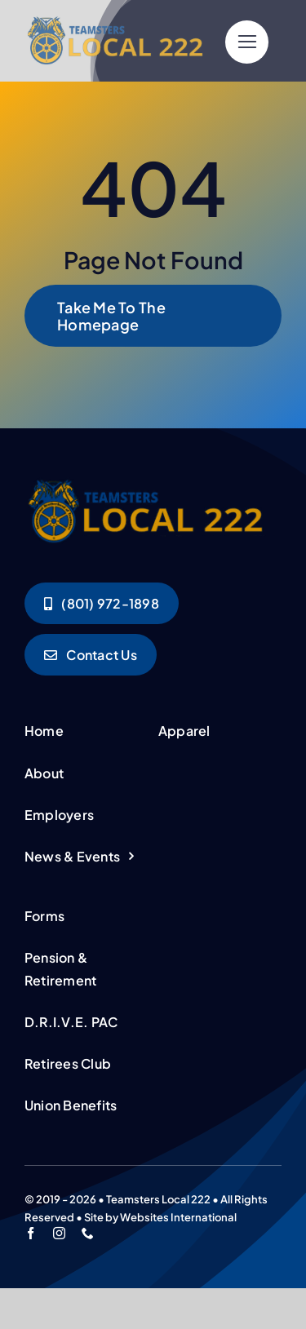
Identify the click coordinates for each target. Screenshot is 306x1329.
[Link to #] (246, 42)
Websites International (178, 1217)
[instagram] (59, 1233)
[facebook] (30, 1233)
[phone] (88, 1233)
